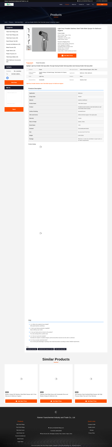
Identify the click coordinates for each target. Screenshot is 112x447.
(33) (12, 31)
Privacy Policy (91, 433)
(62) (12, 41)
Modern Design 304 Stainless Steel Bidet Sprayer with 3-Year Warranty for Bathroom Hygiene (20, 395)
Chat (102, 4)
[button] (28, 50)
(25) (13, 44)
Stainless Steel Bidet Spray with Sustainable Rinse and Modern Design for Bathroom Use (54, 395)
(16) (12, 34)
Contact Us (81, 4)
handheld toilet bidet (31, 349)
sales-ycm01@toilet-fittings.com (85, 1)
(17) (11, 53)
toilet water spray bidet (60, 349)
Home (61, 4)
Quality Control (91, 427)
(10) (10, 50)
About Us (74, 4)
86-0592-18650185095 (101, 1)
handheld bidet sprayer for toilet (46, 349)
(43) (12, 57)
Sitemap (91, 430)
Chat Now (14, 82)
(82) (13, 60)
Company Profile (91, 424)
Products (67, 4)
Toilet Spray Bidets (19, 22)
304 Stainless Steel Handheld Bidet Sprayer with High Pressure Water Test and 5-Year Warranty (88, 395)
